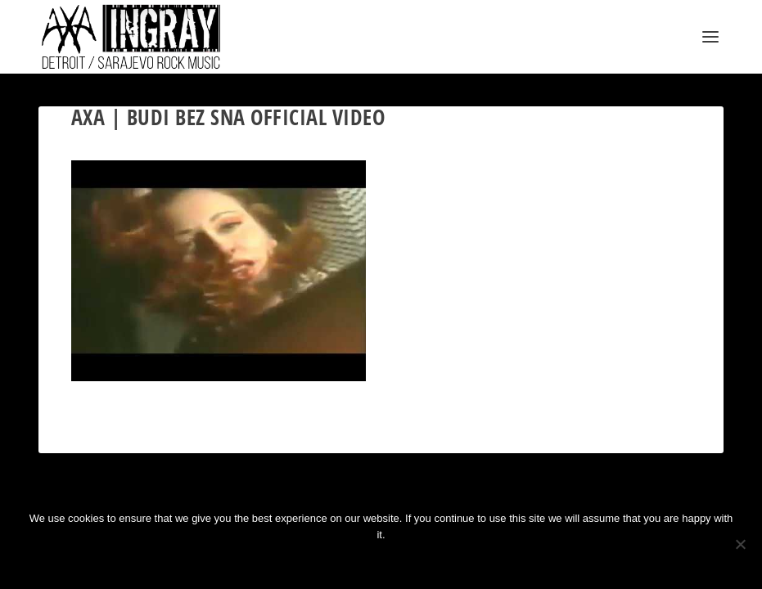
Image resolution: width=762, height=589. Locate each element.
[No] (740, 544)
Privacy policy (407, 562)
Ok (326, 562)
